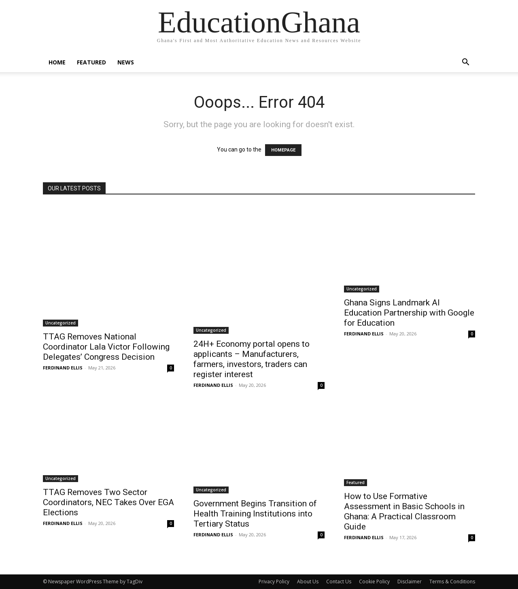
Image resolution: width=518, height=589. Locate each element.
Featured (91, 62)
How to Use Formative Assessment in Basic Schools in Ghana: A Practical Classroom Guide (404, 511)
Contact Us (338, 581)
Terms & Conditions (452, 581)
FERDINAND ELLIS (63, 368)
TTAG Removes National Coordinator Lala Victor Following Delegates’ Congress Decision (106, 347)
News (125, 62)
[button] (465, 63)
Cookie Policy (374, 581)
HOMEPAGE (283, 150)
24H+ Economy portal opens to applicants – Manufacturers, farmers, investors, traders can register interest (251, 359)
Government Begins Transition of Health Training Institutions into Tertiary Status (255, 514)
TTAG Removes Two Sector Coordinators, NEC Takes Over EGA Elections (108, 502)
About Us (307, 581)
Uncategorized (60, 323)
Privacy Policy (274, 581)
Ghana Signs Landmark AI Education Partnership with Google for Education (409, 313)
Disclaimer (409, 581)
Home (57, 62)
